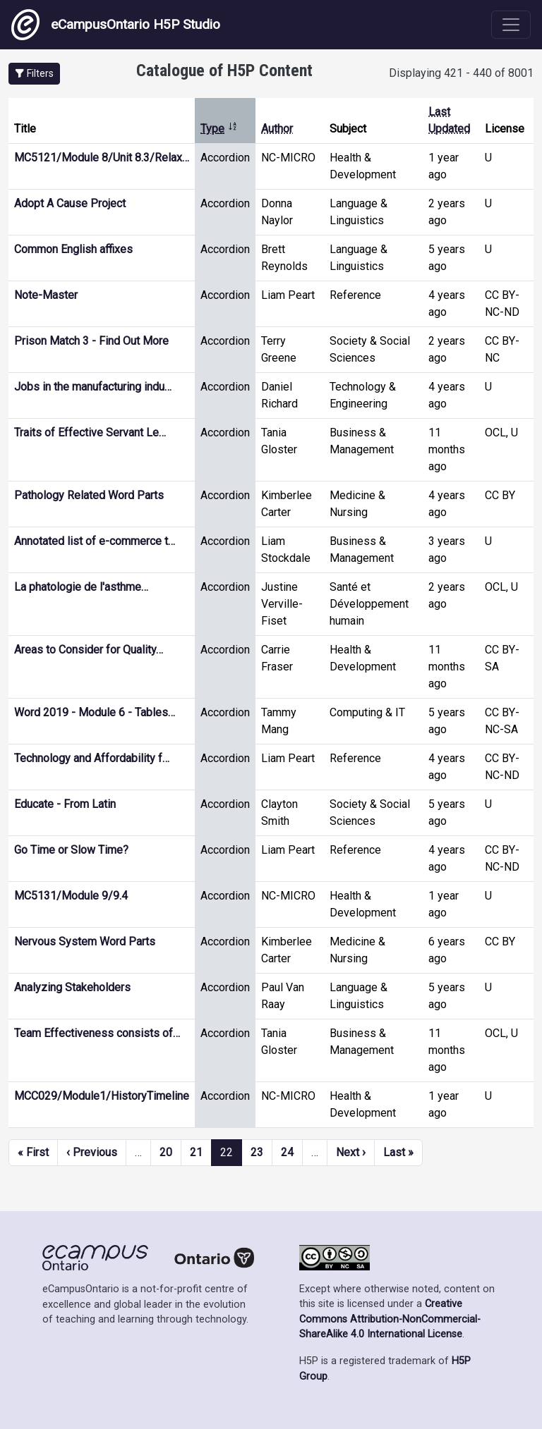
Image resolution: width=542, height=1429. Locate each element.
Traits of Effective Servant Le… (90, 432)
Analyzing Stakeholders (72, 987)
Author (277, 128)
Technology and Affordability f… (91, 758)
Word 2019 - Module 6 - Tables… (94, 712)
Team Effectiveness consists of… (97, 1033)
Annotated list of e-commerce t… (94, 541)
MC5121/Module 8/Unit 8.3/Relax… (101, 157)
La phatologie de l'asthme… (81, 587)
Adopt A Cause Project (70, 203)
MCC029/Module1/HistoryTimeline (101, 1096)
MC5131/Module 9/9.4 (71, 895)
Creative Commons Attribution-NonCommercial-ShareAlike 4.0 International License (390, 1319)
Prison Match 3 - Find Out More (91, 341)
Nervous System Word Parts (84, 941)
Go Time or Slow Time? (71, 850)
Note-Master (46, 295)
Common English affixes (73, 249)
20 (165, 1152)
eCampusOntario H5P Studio (115, 24)
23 (257, 1152)
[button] (34, 74)
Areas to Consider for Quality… (88, 649)
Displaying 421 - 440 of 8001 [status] (461, 73)
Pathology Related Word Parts (89, 495)
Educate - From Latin (65, 804)
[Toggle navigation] (511, 25)
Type (219, 128)
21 (196, 1152)
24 (287, 1152)
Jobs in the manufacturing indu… (92, 386)
